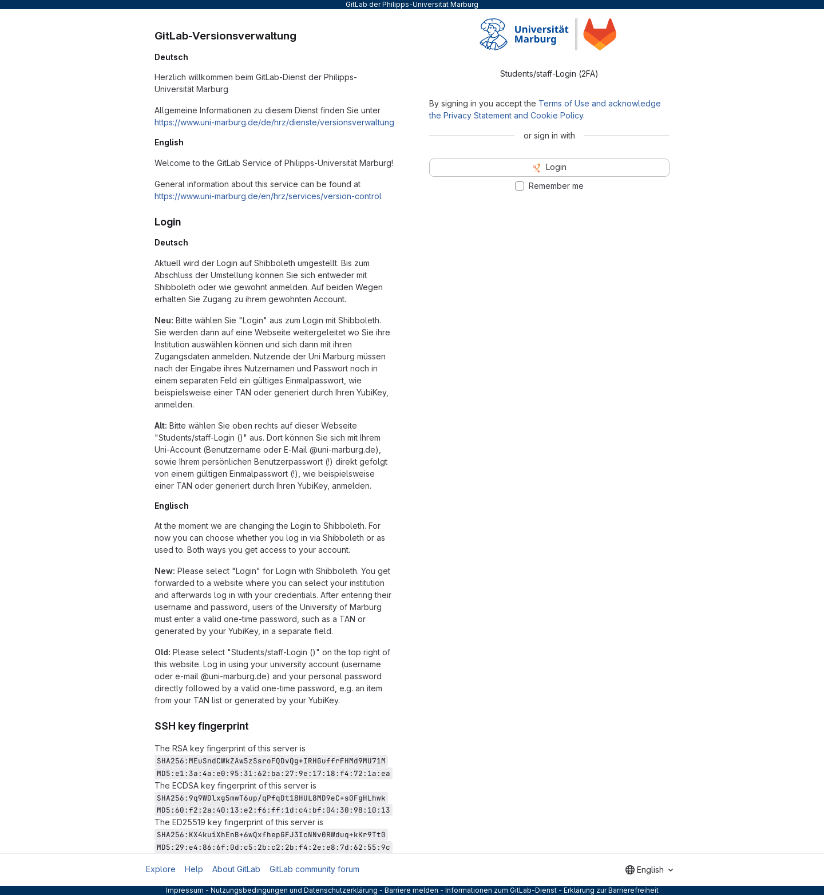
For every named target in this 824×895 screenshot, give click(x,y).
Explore (161, 869)
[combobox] (649, 870)
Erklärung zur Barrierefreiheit (611, 890)
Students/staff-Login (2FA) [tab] (549, 73)
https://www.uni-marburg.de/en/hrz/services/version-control (268, 196)
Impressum (185, 890)
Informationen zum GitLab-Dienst (501, 890)
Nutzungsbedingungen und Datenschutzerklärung (294, 890)
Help (194, 869)
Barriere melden (411, 890)
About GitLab (236, 869)
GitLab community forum (314, 869)
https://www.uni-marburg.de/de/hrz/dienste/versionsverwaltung (274, 122)
